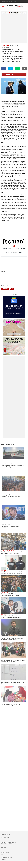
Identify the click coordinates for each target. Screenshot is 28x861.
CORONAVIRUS (5, 288)
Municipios (4, 850)
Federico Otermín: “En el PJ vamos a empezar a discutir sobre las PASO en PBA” (12, 638)
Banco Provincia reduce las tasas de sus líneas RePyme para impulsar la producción (12, 552)
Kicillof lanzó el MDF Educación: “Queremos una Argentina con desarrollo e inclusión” (13, 594)
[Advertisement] (14, 28)
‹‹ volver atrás (14, 294)
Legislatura (5, 852)
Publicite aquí (5, 837)
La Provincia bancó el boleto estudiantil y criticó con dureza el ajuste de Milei (13, 661)
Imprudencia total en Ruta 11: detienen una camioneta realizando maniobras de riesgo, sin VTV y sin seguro (13, 465)
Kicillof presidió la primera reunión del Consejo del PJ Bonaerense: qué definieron (12, 526)
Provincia (4, 854)
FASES (11, 288)
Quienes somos (5, 834)
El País (3, 847)
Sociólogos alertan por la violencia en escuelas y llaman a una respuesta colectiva (13, 683)
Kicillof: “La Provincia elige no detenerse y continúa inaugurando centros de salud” (11, 616)
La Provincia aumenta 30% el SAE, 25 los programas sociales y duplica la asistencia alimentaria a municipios (11, 706)
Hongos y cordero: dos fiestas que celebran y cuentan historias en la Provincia (11, 496)
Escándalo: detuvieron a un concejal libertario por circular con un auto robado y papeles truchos (13, 572)
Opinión (3, 859)
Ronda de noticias (6, 857)
